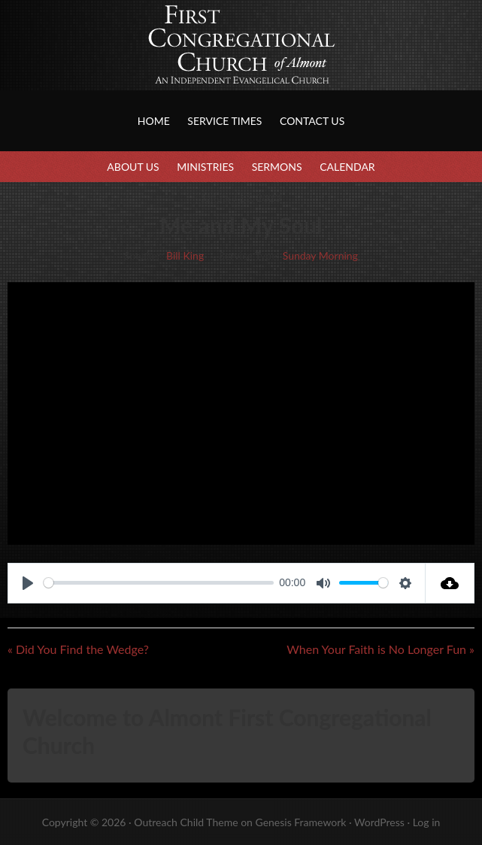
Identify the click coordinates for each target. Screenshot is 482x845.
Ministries (205, 166)
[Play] (28, 583)
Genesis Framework (300, 822)
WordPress (379, 822)
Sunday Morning (320, 255)
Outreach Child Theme (186, 822)
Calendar (347, 166)
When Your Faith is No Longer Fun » (380, 649)
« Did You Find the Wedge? (78, 649)
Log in (427, 822)
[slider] (159, 583)
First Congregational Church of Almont (150, 60)
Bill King (185, 255)
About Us (133, 166)
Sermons (277, 166)
